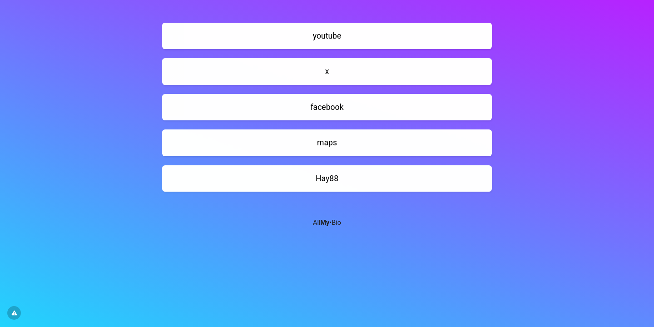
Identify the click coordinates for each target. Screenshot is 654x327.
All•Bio (327, 223)
